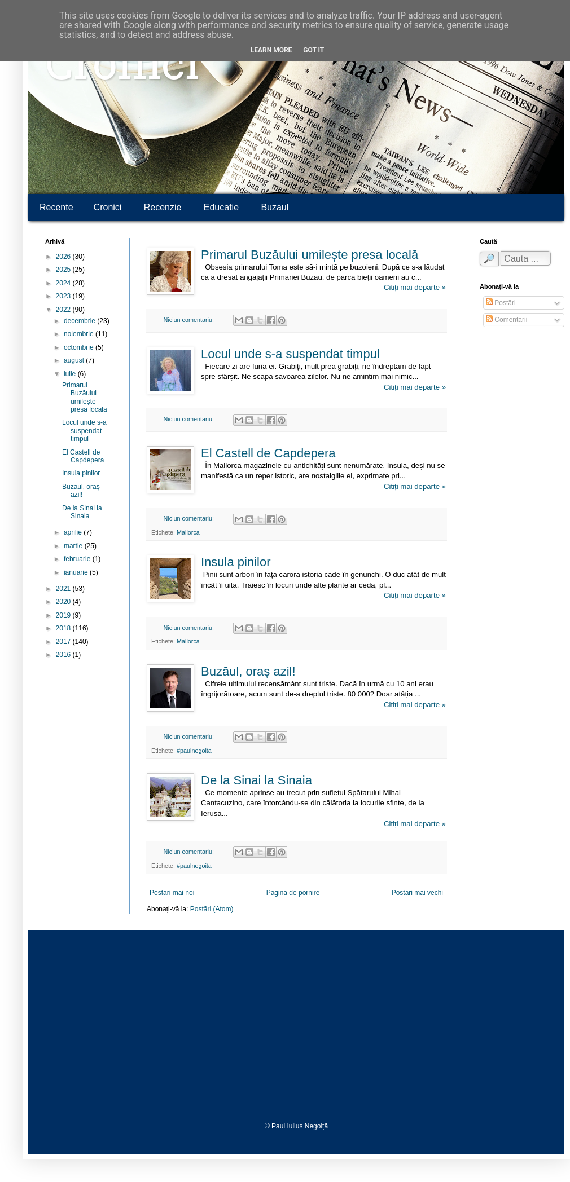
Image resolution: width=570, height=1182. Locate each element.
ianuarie (77, 572)
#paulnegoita (194, 750)
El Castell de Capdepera (268, 453)
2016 (64, 655)
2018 (64, 628)
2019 (64, 615)
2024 (64, 283)
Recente (56, 207)
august (75, 360)
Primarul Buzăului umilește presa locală (309, 255)
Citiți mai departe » (415, 287)
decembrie (80, 321)
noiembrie (79, 334)
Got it (313, 50)
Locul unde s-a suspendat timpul (290, 354)
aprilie (74, 532)
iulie (71, 374)
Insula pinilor (236, 562)
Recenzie (163, 207)
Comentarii (506, 320)
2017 (64, 642)
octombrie (79, 347)
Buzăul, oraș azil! (248, 671)
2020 (64, 602)
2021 (64, 589)
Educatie (221, 207)
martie (74, 546)
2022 (64, 310)
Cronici (122, 68)
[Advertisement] (296, 1026)
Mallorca (188, 532)
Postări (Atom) (212, 909)
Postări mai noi (172, 893)
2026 (64, 257)
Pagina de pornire (293, 893)
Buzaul (274, 207)
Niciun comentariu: (190, 319)
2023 (64, 296)
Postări (501, 303)
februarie (78, 559)
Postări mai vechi (417, 893)
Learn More (271, 50)
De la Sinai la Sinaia (256, 780)
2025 (64, 270)
